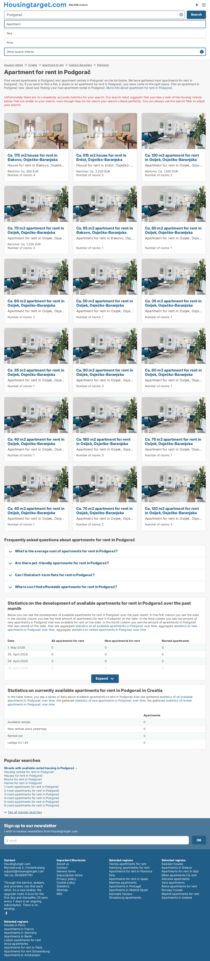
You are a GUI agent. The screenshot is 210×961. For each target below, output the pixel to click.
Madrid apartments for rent (180, 894)
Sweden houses (172, 864)
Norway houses (172, 890)
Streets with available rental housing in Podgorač (39, 768)
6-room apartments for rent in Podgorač (31, 805)
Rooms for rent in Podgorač (23, 779)
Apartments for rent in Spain (128, 879)
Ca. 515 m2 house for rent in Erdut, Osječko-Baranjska (101, 157)
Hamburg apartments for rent (129, 867)
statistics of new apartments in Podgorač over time (110, 700)
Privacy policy (66, 879)
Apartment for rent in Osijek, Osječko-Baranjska (46, 238)
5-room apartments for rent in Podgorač (31, 801)
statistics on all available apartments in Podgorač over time (116, 626)
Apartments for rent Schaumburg (27, 951)
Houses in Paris (14, 925)
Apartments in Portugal (125, 886)
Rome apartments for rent (179, 886)
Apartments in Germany (20, 932)
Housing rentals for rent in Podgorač (29, 772)
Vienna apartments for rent (127, 864)
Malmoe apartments (123, 882)
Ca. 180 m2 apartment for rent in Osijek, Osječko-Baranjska (103, 441)
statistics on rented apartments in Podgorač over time (109, 629)
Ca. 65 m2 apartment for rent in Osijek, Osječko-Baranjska (173, 230)
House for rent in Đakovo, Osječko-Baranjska (44, 165)
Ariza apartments (16, 943)
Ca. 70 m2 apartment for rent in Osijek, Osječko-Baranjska (36, 230)
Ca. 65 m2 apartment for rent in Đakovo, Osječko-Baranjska (104, 230)
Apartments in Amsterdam (22, 955)
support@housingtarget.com (24, 871)
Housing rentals (13, 64)
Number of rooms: (20, 175)
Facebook (6, 913)
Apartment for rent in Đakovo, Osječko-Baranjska (116, 238)
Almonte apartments (176, 879)
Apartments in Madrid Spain (128, 890)
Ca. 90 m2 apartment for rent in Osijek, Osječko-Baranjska (104, 372)
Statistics (63, 886)
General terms (66, 871)
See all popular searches (25, 812)
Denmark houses (120, 894)
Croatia (32, 64)
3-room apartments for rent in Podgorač (31, 794)
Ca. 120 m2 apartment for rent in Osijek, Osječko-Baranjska (172, 157)
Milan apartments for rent (179, 875)
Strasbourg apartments (125, 897)
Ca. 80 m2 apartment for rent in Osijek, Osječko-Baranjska (36, 303)
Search (196, 14)
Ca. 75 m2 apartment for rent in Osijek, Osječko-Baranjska (173, 441)
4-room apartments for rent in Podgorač (31, 798)
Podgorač (103, 65)
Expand (102, 678)
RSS (59, 894)
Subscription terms (70, 875)
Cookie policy (66, 882)
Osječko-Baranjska (80, 64)
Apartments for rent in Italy (180, 871)
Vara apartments (173, 882)
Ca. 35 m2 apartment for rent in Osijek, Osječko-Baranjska (173, 303)
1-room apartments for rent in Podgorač (31, 786)
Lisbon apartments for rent (22, 940)
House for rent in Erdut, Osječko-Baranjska (111, 165)
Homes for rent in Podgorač (23, 783)
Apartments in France (19, 929)
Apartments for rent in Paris (23, 947)
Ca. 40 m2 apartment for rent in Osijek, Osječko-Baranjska (36, 441)
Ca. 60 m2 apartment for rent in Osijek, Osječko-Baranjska (173, 372)
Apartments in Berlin (18, 936)
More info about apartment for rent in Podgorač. (139, 87)
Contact (62, 867)
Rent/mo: (14, 171)
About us (63, 864)
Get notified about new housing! (196, 5)
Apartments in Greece (177, 867)
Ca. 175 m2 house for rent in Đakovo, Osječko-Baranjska (33, 157)
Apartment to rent (53, 64)
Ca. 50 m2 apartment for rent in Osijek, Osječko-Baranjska (104, 303)
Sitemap (62, 890)
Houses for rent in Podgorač (23, 775)
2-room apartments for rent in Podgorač (31, 790)
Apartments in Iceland (177, 897)
